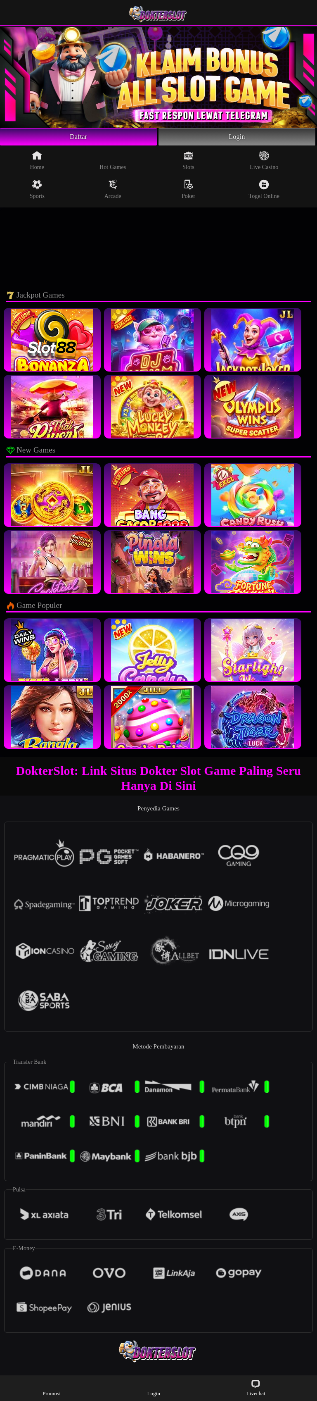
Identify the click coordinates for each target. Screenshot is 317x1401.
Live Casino (264, 162)
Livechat (255, 1387)
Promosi (52, 1387)
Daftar (78, 137)
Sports (37, 191)
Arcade (112, 191)
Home (37, 162)
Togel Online (264, 191)
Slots (188, 162)
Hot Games (112, 162)
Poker (188, 191)
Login (237, 137)
